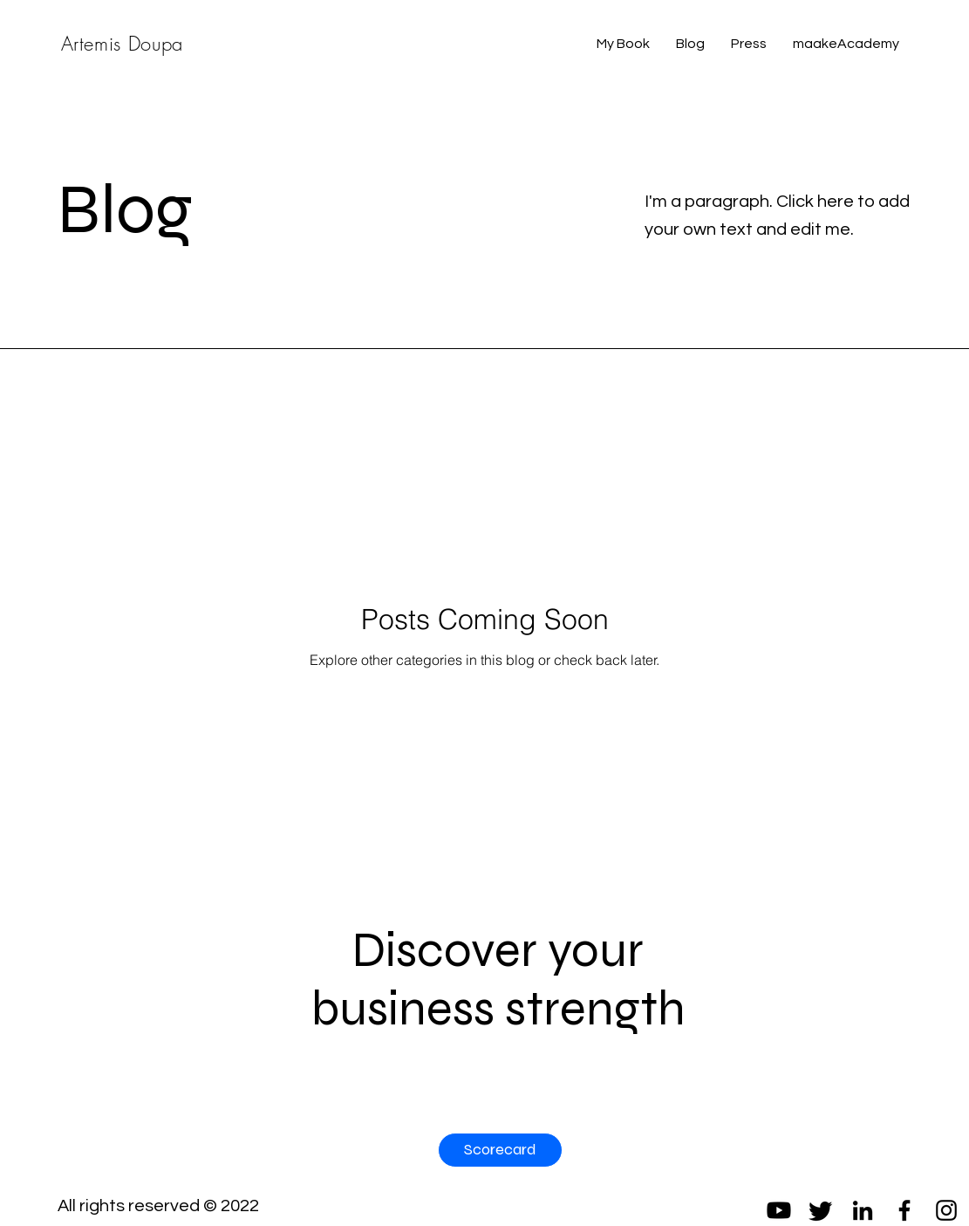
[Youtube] (779, 1210)
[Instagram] (946, 1210)
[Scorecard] (500, 1150)
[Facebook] (904, 1210)
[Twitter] (821, 1210)
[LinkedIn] (863, 1210)
